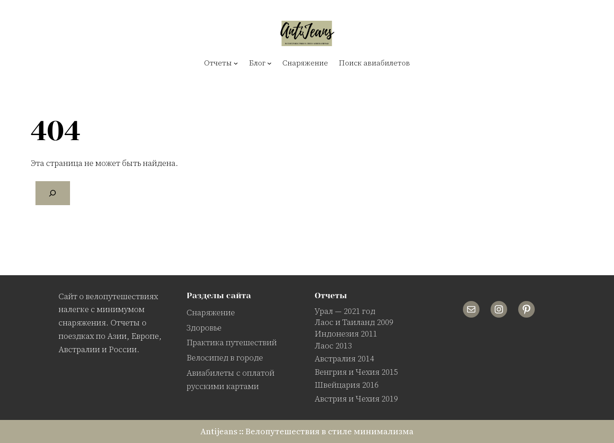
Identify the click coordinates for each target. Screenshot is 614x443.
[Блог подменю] (269, 63)
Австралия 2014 (344, 358)
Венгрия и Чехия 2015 (356, 372)
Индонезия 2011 (346, 333)
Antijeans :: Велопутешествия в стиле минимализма (307, 431)
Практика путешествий (232, 342)
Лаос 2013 (333, 345)
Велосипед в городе (225, 357)
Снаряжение (211, 312)
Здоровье (204, 327)
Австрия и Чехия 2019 (356, 398)
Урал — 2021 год (345, 311)
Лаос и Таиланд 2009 (354, 322)
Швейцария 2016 (347, 384)
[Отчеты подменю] (236, 63)
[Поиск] (52, 193)
